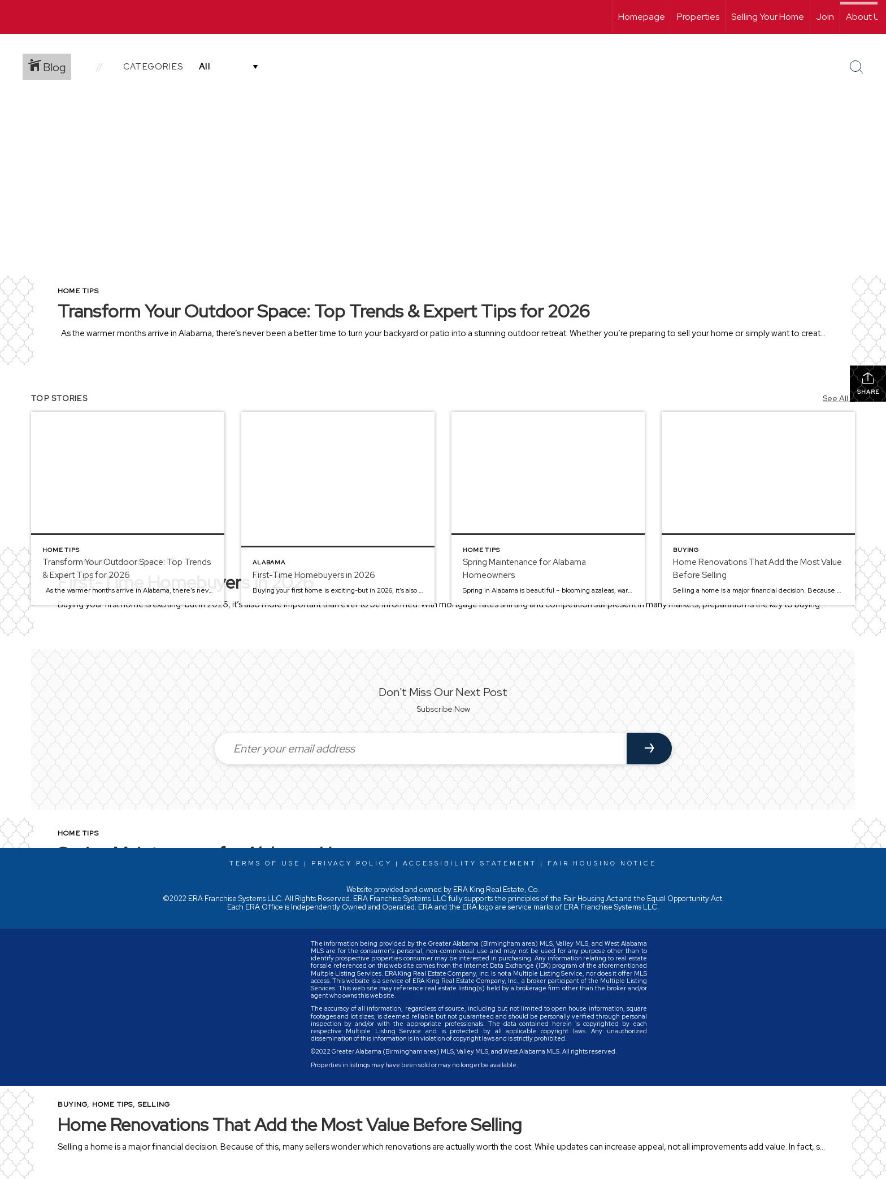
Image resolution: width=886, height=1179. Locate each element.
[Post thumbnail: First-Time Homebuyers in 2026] (338, 508)
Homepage (641, 17)
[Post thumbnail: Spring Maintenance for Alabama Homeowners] (548, 508)
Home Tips (78, 290)
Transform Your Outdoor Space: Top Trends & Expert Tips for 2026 (324, 311)
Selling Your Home (767, 17)
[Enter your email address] (421, 748)
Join (825, 17)
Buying (72, 1104)
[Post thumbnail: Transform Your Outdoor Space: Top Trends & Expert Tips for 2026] (127, 508)
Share (868, 383)
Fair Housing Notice (602, 863)
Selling (154, 1104)
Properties (698, 17)
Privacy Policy (351, 863)
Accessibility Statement (470, 863)
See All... (839, 398)
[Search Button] (856, 67)
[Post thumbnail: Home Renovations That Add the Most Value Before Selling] (758, 508)
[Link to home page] (14, 17)
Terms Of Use (265, 863)
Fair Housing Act (590, 898)
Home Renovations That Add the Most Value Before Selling (290, 1124)
